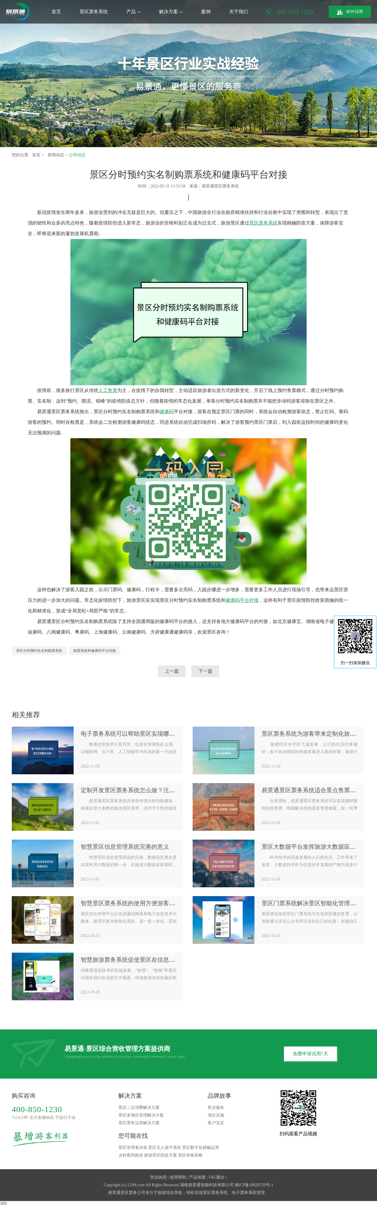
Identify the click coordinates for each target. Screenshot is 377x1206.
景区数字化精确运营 (200, 1147)
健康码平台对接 (242, 600)
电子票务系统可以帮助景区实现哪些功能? (135, 733)
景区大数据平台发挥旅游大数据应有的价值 (317, 846)
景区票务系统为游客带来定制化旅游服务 (315, 733)
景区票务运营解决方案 (139, 1123)
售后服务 (216, 1107)
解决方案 (171, 11)
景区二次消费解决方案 (139, 1107)
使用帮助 (178, 1177)
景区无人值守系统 (164, 1147)
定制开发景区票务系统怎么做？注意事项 (134, 790)
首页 (56, 11)
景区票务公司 (132, 1192)
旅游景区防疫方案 (160, 1155)
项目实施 (216, 1115)
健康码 (167, 411)
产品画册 (197, 1177)
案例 (206, 11)
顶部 (3, 1203)
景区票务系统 (94, 11)
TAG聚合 (217, 1177)
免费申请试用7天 (310, 1053)
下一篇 (205, 671)
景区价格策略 (190, 1155)
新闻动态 (56, 155)
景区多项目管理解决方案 (141, 1115)
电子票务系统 (244, 1192)
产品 (133, 11)
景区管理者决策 (132, 1147)
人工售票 (107, 390)
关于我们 (238, 11)
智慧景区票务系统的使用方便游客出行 (131, 903)
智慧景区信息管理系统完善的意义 (125, 846)
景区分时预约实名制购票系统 (39, 651)
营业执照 (158, 1177)
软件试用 (350, 12)
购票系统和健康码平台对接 (94, 651)
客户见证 (216, 1123)
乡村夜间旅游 (130, 1155)
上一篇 (172, 671)
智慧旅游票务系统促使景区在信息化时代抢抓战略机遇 (151, 959)
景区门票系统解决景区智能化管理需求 (312, 903)
